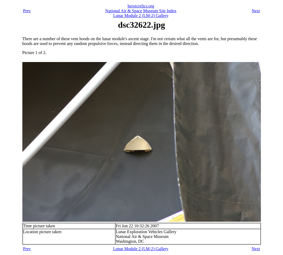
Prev (27, 11)
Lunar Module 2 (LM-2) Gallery (141, 15)
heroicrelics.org (141, 6)
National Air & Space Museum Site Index (141, 11)
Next (256, 11)
